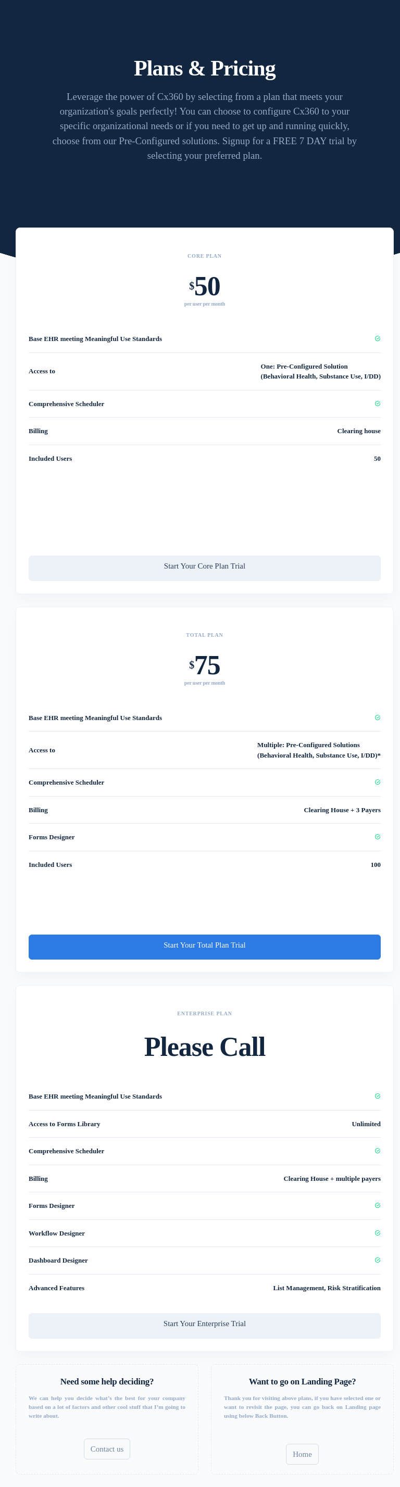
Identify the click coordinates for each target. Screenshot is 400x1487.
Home (302, 1454)
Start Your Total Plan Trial (204, 945)
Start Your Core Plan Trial (204, 566)
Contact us (107, 1449)
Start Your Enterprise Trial (205, 1323)
